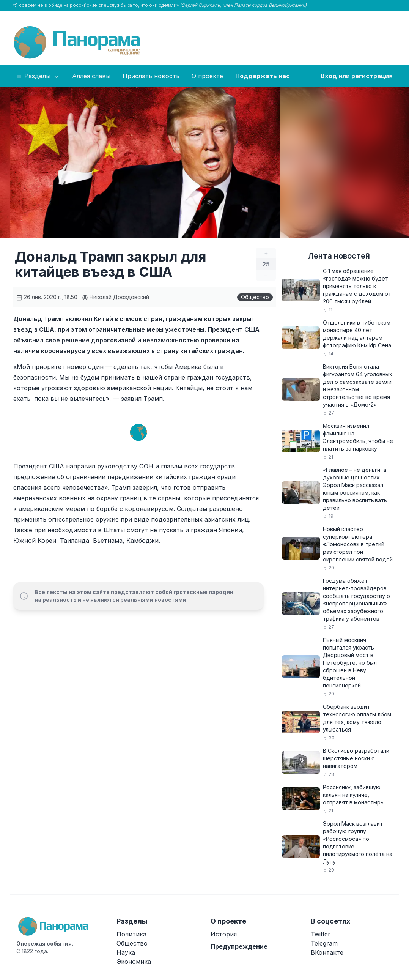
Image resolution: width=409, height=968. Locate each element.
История (224, 934)
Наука (125, 952)
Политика (131, 934)
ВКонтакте (327, 952)
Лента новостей (339, 255)
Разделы (38, 76)
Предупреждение (239, 946)
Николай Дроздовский (115, 297)
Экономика (133, 961)
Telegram (324, 943)
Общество (255, 297)
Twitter (320, 934)
